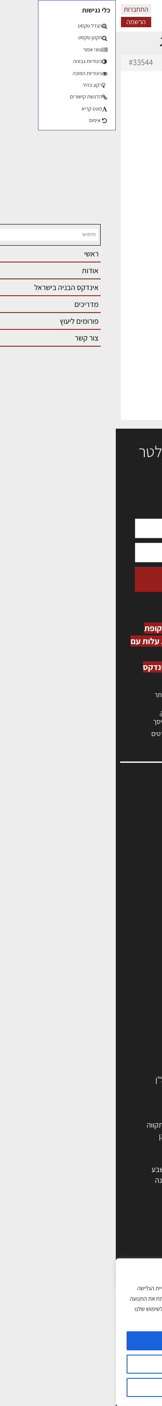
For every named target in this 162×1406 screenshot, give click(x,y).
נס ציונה (51, 1180)
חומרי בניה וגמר (125, 1024)
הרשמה (20, 21)
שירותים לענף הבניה (119, 1057)
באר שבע (48, 1169)
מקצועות (135, 958)
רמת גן (53, 1136)
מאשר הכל (81, 1341)
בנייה (140, 1248)
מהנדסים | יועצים (124, 980)
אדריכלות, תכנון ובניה (121, 810)
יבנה (98, 1191)
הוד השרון (134, 1169)
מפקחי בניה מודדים (120, 991)
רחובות (95, 1136)
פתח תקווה (46, 1125)
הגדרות (81, 1364)
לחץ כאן (103, 712)
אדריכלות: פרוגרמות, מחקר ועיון (102, 1237)
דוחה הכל (81, 1387)
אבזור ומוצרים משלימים (114, 1068)
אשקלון (95, 1180)
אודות (144, 885)
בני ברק (94, 1169)
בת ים (140, 1180)
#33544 (25, 62)
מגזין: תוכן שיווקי (129, 904)
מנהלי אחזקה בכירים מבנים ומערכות (99, 839)
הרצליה (94, 1147)
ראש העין (135, 1191)
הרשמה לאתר (132, 857)
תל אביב (136, 1125)
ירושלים (94, 1125)
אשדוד (138, 1158)
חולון (141, 1147)
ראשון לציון (133, 1136)
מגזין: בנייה (136, 894)
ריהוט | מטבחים (126, 1035)
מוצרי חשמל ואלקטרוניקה (111, 1046)
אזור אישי (139, 848)
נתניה (54, 1158)
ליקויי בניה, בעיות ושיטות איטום (108, 829)
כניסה (126, 703)
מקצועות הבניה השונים (115, 1013)
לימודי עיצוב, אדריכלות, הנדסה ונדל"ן (94, 1079)
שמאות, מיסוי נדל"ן (124, 820)
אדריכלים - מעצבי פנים (115, 969)
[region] (81, 1332)
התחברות (20, 9)
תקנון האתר (135, 913)
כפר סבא (92, 1158)
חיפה (55, 1147)
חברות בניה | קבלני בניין (114, 1002)
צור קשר (140, 876)
